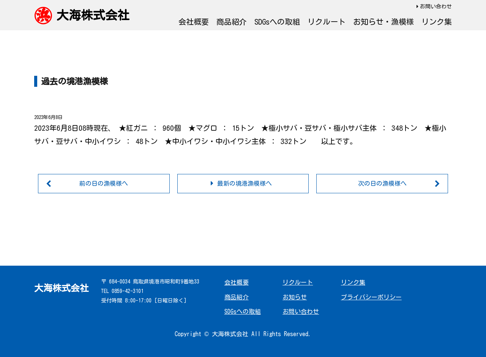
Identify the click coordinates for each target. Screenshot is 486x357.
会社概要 (193, 21)
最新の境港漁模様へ (244, 183)
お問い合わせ (436, 6)
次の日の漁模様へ (382, 183)
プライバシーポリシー (371, 297)
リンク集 (436, 21)
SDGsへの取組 (277, 21)
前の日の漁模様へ (103, 183)
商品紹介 (231, 21)
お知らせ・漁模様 (383, 21)
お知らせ (294, 297)
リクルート (327, 21)
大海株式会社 (93, 15)
